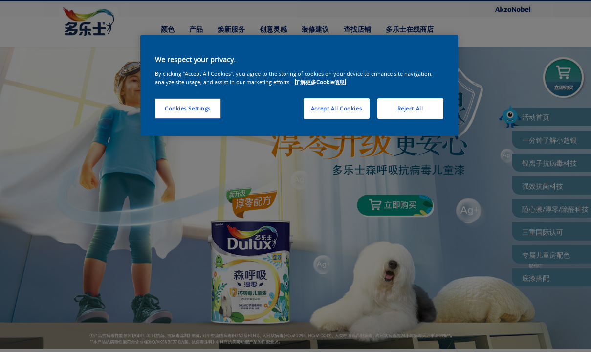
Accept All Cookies (336, 108)
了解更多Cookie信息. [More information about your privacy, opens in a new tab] (320, 82)
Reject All (410, 108)
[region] (299, 85)
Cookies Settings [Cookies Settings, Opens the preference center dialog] (188, 108)
